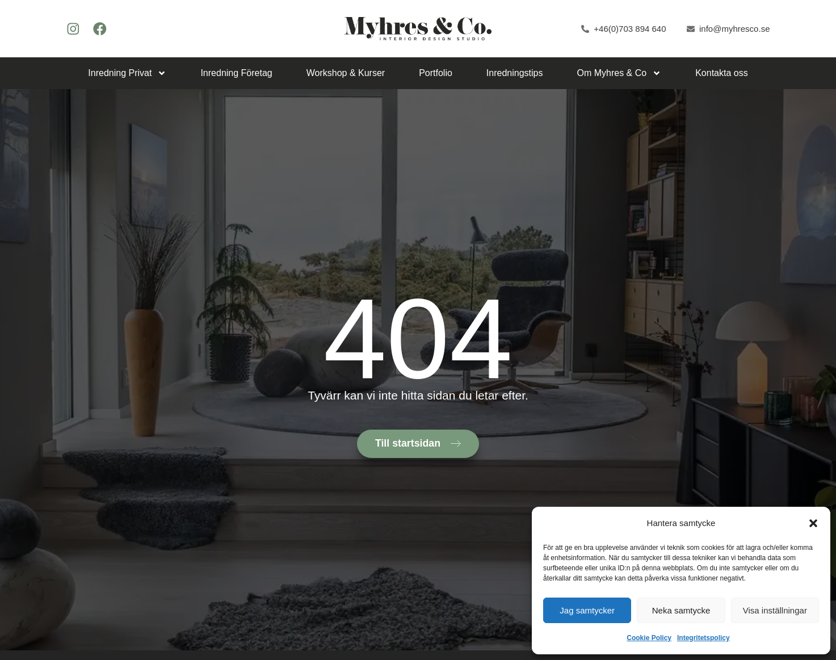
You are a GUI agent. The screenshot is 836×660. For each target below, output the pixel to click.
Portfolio (435, 73)
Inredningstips (514, 73)
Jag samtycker (587, 610)
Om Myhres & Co (619, 73)
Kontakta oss (721, 73)
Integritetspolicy (703, 638)
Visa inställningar (775, 610)
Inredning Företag (236, 73)
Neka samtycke (681, 610)
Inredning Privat (127, 73)
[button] (813, 523)
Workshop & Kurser (345, 73)
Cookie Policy (649, 638)
